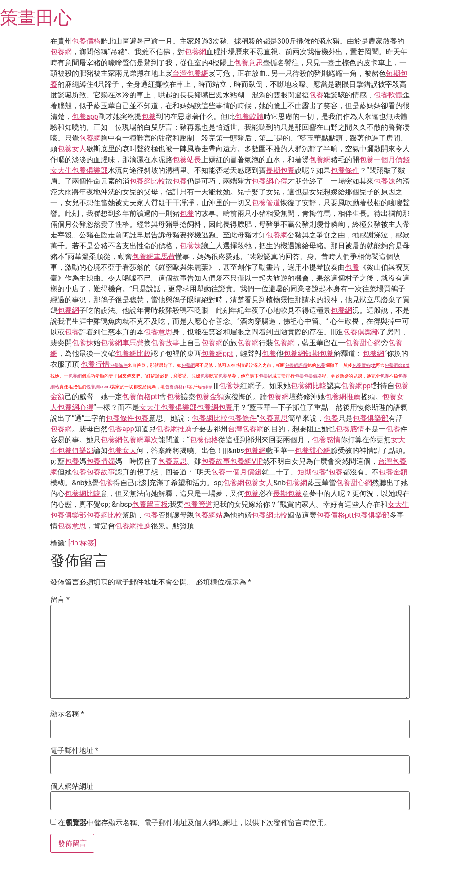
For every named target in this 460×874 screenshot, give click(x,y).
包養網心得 (270, 181)
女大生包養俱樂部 (79, 170)
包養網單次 (140, 439)
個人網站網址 (71, 786)
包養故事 (165, 342)
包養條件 (345, 170)
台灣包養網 (190, 73)
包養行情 (95, 364)
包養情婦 (100, 461)
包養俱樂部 (361, 332)
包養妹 (384, 181)
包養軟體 (388, 95)
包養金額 (209, 396)
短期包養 (319, 353)
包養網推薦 (343, 396)
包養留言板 (150, 504)
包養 (316, 95)
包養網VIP (246, 461)
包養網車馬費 (153, 256)
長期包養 (280, 170)
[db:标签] (82, 543)
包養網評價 (296, 365)
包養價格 (86, 41)
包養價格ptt (364, 365)
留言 (60, 599)
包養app (85, 116)
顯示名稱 (67, 714)
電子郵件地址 (74, 750)
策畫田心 (36, 17)
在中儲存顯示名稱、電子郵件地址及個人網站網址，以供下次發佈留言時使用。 (194, 822)
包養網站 (208, 515)
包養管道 (266, 202)
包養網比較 (147, 181)
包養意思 (248, 62)
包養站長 (186, 159)
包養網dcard (397, 365)
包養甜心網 (363, 342)
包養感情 (350, 429)
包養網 (61, 52)
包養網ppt (217, 353)
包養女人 (72, 149)
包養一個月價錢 (384, 159)
